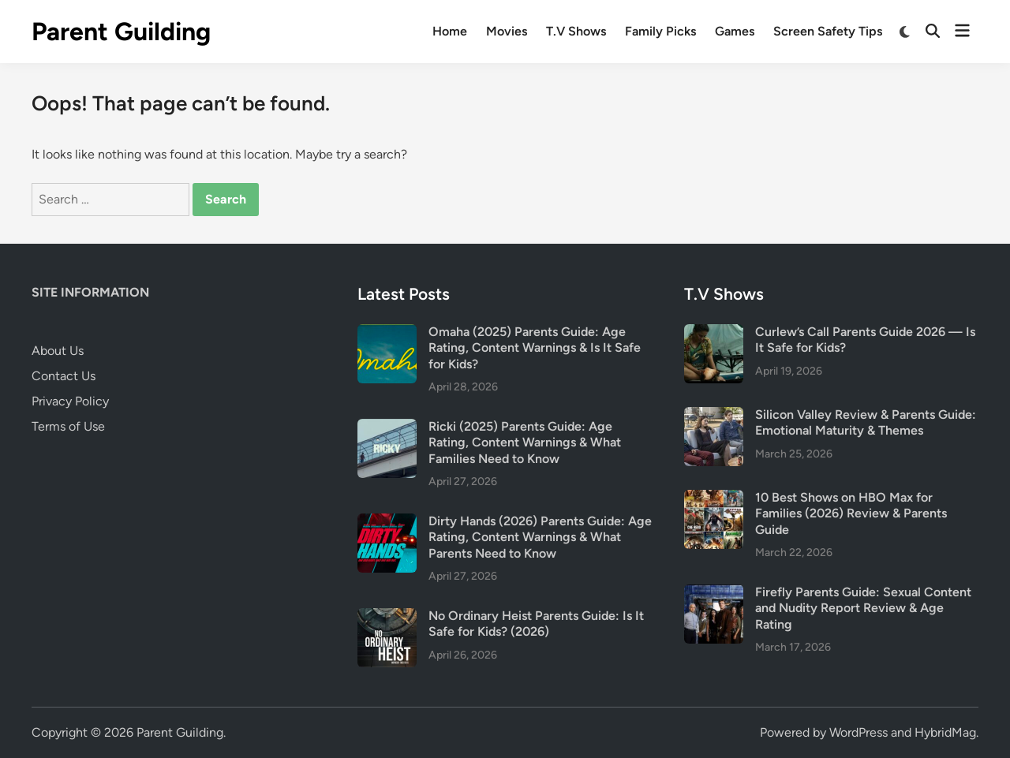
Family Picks (660, 31)
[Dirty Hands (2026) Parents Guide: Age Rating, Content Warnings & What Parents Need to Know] (387, 522)
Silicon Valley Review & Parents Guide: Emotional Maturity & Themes (865, 422)
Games (734, 31)
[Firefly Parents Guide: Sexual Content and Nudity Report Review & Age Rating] (713, 593)
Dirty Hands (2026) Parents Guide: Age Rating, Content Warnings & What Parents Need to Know (540, 537)
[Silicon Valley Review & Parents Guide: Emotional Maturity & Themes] (713, 416)
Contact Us (63, 375)
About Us (58, 350)
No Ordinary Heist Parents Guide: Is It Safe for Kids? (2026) (536, 623)
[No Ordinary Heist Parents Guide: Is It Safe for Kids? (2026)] (387, 617)
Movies (506, 31)
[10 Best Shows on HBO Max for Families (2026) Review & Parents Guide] (713, 498)
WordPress (858, 732)
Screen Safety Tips (827, 31)
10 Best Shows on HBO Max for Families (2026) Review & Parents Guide (851, 513)
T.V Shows (576, 31)
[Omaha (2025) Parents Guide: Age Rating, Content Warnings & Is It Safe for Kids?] (387, 333)
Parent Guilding (121, 32)
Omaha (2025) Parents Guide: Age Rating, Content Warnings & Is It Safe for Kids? (534, 348)
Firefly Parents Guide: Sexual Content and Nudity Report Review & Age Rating (863, 608)
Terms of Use (68, 426)
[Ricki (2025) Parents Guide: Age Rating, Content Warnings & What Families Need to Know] (387, 427)
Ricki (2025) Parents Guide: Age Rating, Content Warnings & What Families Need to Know (524, 442)
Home (449, 31)
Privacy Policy (70, 401)
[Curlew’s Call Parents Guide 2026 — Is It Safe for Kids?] (713, 333)
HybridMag (945, 732)
